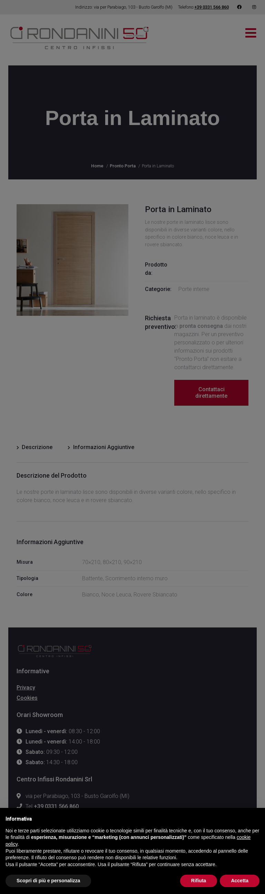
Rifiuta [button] (198, 880)
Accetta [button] (239, 880)
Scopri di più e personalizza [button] (48, 880)
